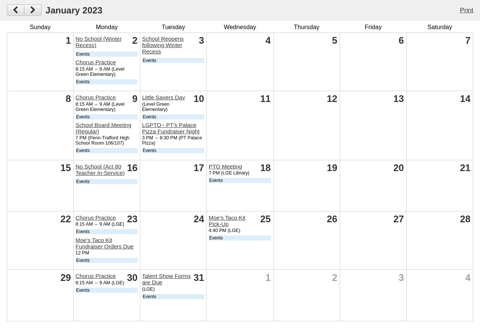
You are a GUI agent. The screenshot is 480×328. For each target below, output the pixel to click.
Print (466, 10)
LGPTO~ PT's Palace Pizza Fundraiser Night (171, 128)
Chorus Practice (96, 62)
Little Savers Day (163, 97)
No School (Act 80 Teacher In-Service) (100, 169)
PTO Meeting (225, 166)
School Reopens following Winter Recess (163, 45)
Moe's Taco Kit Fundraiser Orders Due (105, 243)
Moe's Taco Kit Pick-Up (227, 220)
